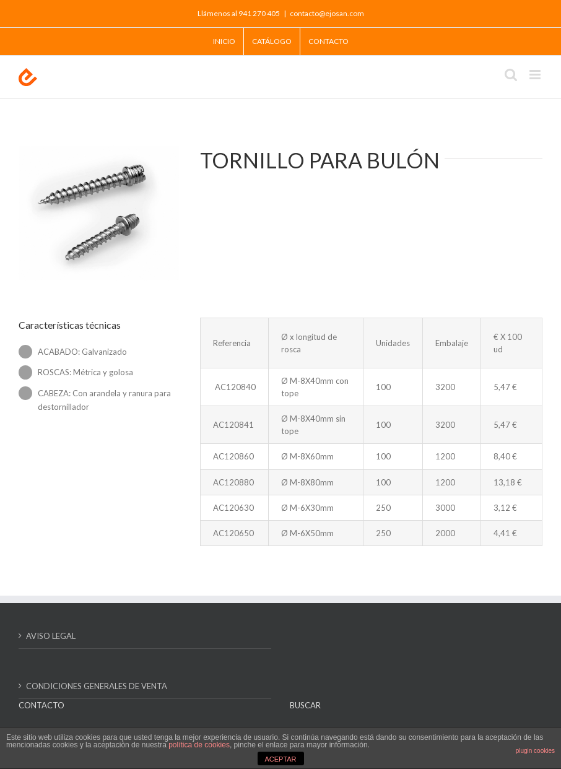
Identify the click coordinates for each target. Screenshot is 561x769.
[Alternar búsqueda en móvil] (511, 74)
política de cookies (199, 745)
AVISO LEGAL (51, 636)
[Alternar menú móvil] (535, 74)
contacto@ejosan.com (327, 13)
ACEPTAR (280, 759)
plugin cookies (535, 750)
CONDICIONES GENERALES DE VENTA (96, 686)
